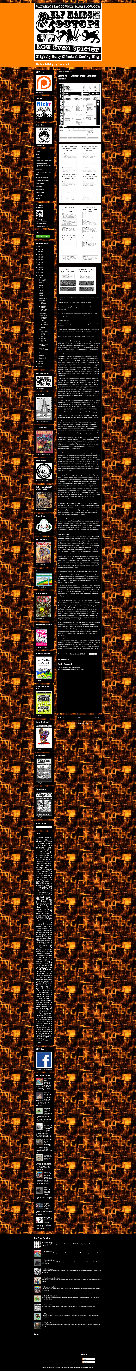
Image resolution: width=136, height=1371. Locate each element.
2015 (39, 254)
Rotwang (50, 989)
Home (79, 717)
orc (41, 971)
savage (47, 994)
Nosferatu (43, 967)
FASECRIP (38, 913)
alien (41, 843)
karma (42, 942)
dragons (41, 899)
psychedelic (46, 981)
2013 (39, 249)
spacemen (46, 1002)
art (43, 852)
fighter (37, 915)
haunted (47, 932)
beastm (37, 859)
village (44, 1031)
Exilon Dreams (42, 313)
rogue (44, 987)
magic (37, 948)
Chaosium (46, 875)
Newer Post (61, 717)
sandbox (38, 994)
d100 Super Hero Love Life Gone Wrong (51, 1278)
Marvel (43, 952)
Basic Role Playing (42, 857)
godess (39, 928)
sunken (44, 1010)
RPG (39, 990)
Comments (85, 1362)
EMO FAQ (38, 157)
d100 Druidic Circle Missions (43, 349)
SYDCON (43, 1012)
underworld (38, 1027)
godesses (45, 928)
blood (37, 861)
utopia (37, 1029)
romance (50, 987)
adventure (39, 841)
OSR (47, 971)
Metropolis (41, 957)
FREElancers (41, 917)
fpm (83, 1367)
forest (50, 915)
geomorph (38, 925)
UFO (42, 1023)
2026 (39, 366)
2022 (39, 272)
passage (38, 975)
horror (50, 938)
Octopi (38, 969)
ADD (37, 839)
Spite (51, 1004)
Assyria (43, 854)
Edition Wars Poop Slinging (47, 1204)
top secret (46, 1016)
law (46, 944)
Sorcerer (48, 1000)
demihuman (38, 891)
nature (37, 965)
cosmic (38, 881)
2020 (39, 267)
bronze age (49, 861)
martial (37, 952)
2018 (39, 262)
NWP (49, 967)
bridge (42, 861)
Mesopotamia (49, 955)
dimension (45, 892)
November (41, 355)
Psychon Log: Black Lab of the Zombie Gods (47, 1094)
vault (43, 1029)
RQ (45, 991)
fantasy (46, 911)
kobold (48, 942)
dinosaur (38, 895)
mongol (45, 959)
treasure (45, 1019)
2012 (39, 247)
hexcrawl (38, 936)
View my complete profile (42, 226)
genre (46, 923)
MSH (48, 961)
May (40, 288)
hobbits (44, 938)
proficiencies (47, 979)
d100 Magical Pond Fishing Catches (47, 1109)
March (41, 282)
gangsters (47, 921)
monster (40, 961)
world (48, 1039)
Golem (39, 930)
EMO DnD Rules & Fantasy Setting (44, 161)
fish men (44, 915)
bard (48, 856)
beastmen (45, 859)
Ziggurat (38, 1043)
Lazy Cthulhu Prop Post (47, 1242)
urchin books (47, 1027)
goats (45, 927)
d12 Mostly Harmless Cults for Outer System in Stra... (43, 333)
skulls (42, 1000)
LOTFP (43, 946)
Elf (48, 905)
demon (47, 891)
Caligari (47, 865)
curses (50, 883)
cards (39, 870)
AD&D (48, 837)
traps (39, 1019)
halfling (40, 932)
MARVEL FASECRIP (40, 192)
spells (45, 1004)
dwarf (48, 903)
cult (45, 883)
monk (51, 959)
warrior (47, 1033)
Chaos (38, 875)
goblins (50, 927)
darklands (45, 887)
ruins (51, 991)
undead (48, 1023)
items (48, 940)
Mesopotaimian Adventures (42, 180)
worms (37, 1041)
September (42, 298)
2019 (39, 265)
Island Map (44, 1314)
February (41, 280)
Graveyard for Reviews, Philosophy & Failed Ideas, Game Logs (43, 165)
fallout (39, 911)
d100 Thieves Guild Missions (47, 1188)
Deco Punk (47, 889)
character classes (40, 877)
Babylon (50, 854)
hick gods (47, 936)
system (49, 1012)
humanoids (41, 940)
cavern (47, 873)
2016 (39, 257)
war (40, 1033)
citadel (50, 877)
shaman (40, 998)
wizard (40, 1039)
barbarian (41, 856)
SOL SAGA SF (39, 186)
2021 (39, 270)
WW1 (46, 1041)
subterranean (43, 1008)
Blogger (92, 1367)
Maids (37, 950)
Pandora (38, 973)
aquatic (37, 850)
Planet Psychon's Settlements (49, 1323)
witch (51, 1037)
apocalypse (40, 847)
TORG (45, 1018)
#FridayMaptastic (40, 837)
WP (41, 1041)
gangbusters (39, 921)
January (41, 277)
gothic (45, 930)
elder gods (39, 905)
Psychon (38, 983)
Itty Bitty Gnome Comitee (47, 1140)
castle (37, 872)
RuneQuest (46, 993)
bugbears (47, 863)
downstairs (48, 897)
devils (37, 893)
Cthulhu (38, 883)
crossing (47, 881)
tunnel (48, 1021)
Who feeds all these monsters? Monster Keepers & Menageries (48, 1126)
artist (48, 852)
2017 (39, 259)
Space (37, 1002)
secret (47, 996)
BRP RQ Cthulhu (40, 189)
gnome (39, 927)
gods (51, 928)
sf (51, 996)
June (40, 290)
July (40, 293)
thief (40, 1016)
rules (40, 993)
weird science (47, 1035)
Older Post (97, 717)
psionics (38, 981)
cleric (48, 879)
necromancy (45, 965)
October (41, 353)
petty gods (43, 977)
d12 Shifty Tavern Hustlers (43, 345)
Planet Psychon (39, 170)
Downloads (38, 198)
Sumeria (38, 1010)
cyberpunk (46, 885)
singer (37, 1000)
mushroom (38, 963)
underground (40, 1025)
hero (43, 934)
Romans (40, 989)
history (37, 938)
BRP (39, 863)
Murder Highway (40, 183)
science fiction (39, 996)
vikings (37, 1031)
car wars (50, 868)
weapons (38, 1035)
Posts (84, 1359)
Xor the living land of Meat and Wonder (43, 173)
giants (44, 925)
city (41, 879)
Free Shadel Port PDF (47, 1305)
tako (43, 1014)
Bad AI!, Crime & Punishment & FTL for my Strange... (43, 318)
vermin (48, 1029)
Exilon (51, 909)
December (42, 358)
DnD (37, 896)
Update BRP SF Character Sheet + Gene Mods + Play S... (43, 308)
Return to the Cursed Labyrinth (48, 1218)
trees (51, 1019)
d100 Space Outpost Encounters (42, 301)
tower (50, 1018)
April (40, 285)
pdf (44, 975)
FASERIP (47, 913)
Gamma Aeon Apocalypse (42, 177)
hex (48, 934)
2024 (39, 361)
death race (38, 889)
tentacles (49, 1013)
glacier (50, 925)
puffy (46, 983)
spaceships (38, 1004)
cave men (38, 873)
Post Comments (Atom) (82, 723)
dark (37, 887)
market (48, 950)
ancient (44, 845)
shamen (47, 998)
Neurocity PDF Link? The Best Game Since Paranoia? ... (43, 325)
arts (37, 854)
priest (39, 979)
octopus (49, 969)
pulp (51, 983)
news (37, 967)
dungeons (39, 903)
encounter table (41, 909)
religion (50, 985)
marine (43, 950)
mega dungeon (48, 953)
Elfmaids (39, 906)
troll (38, 1021)
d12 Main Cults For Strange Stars (42, 340)
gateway (38, 923)
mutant (46, 963)
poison (50, 977)
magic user (46, 948)
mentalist (40, 955)
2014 (39, 252)
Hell (37, 934)
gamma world (44, 919)
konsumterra (39, 944)
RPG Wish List (39, 195)
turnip (37, 1023)
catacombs (45, 871)
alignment (49, 843)
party (48, 973)
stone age (50, 1006)
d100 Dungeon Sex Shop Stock (47, 1173)
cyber (39, 885)
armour (37, 852)
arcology (46, 850)
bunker (37, 865)
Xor (49, 1041)
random (41, 985)
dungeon (43, 901)
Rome (45, 989)
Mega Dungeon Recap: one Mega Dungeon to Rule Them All (48, 1157)
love (49, 946)
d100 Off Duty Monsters (47, 1269)
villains (50, 1031)
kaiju (37, 942)
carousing (46, 869)
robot (39, 987)
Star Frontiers (41, 1006)
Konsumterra (41, 219)
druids (50, 899)
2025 (39, 364)
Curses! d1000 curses (47, 1079)
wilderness (42, 1037)
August (41, 295)
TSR (43, 1021)
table (37, 1014)
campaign (39, 867)
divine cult (46, 895)
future (50, 917)
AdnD (46, 839)
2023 (39, 275)
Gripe (51, 930)
